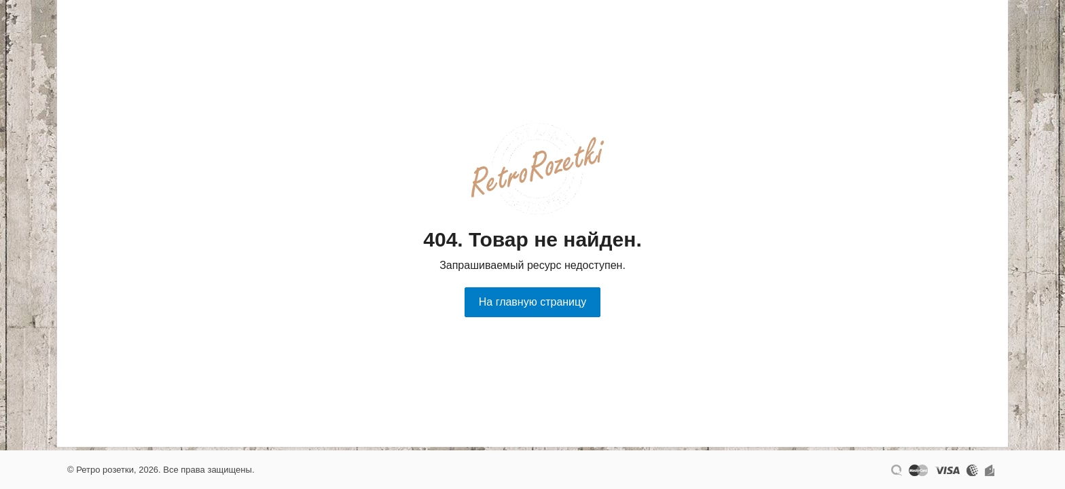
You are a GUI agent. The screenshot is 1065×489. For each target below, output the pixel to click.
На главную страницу (532, 302)
